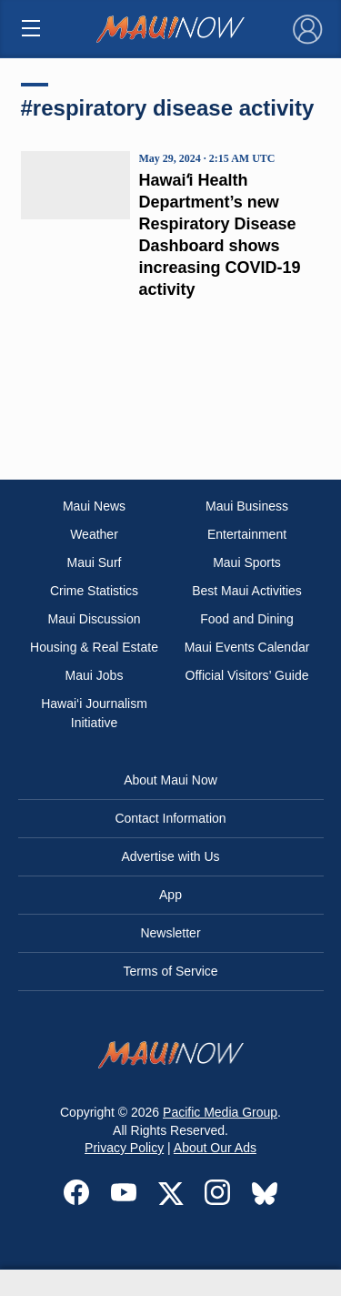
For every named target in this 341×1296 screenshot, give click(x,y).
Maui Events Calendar (247, 647)
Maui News (94, 506)
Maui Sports (247, 562)
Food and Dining (247, 619)
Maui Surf (94, 562)
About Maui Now (170, 780)
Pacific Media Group (220, 1112)
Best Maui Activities (247, 590)
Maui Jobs (94, 675)
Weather (94, 534)
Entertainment (246, 534)
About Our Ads (215, 1147)
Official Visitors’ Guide (247, 675)
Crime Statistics (94, 590)
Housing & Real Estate (94, 647)
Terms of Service (170, 971)
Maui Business (247, 506)
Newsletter (170, 933)
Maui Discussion (94, 619)
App (170, 894)
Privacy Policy (124, 1147)
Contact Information (170, 818)
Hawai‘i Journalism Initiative (94, 713)
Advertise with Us (170, 856)
